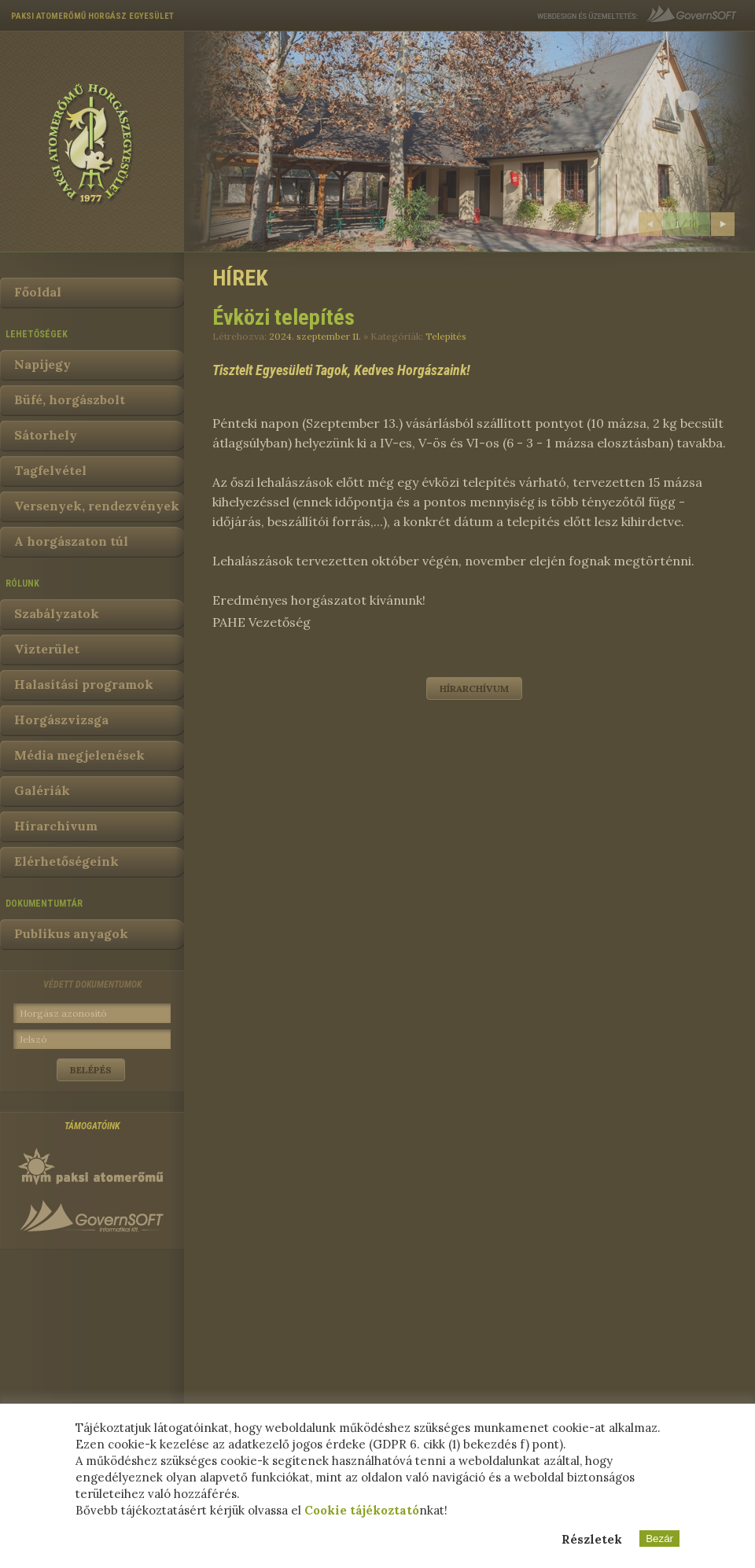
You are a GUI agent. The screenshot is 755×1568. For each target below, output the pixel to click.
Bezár (659, 1538)
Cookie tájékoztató (361, 1510)
